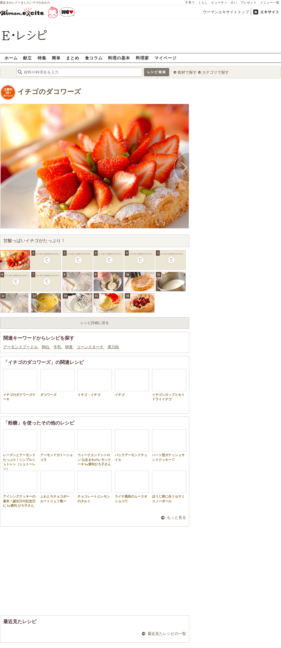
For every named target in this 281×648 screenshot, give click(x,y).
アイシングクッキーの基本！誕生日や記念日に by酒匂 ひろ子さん (20, 489)
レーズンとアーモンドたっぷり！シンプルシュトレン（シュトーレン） (20, 449)
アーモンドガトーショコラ (57, 445)
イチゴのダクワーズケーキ (20, 385)
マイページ (165, 58)
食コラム (94, 58)
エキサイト (269, 12)
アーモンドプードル (21, 347)
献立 (27, 58)
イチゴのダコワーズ (49, 91)
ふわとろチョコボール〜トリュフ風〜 (57, 487)
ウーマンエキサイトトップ (226, 12)
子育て (190, 2)
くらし (203, 2)
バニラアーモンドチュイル (132, 445)
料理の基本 (119, 58)
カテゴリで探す (215, 72)
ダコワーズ (57, 382)
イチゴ (132, 382)
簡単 (56, 58)
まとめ (72, 58)
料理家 (142, 58)
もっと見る (176, 517)
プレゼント (248, 2)
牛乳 (58, 347)
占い (234, 2)
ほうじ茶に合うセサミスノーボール (169, 487)
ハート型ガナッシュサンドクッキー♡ (169, 445)
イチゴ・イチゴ (94, 382)
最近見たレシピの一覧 (167, 633)
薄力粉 (113, 347)
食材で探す (187, 72)
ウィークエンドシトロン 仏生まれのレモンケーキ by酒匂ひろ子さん (94, 447)
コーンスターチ (90, 347)
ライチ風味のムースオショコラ (132, 487)
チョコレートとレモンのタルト (94, 487)
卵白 (46, 347)
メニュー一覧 (270, 2)
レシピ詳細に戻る (94, 323)
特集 (42, 58)
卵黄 (69, 347)
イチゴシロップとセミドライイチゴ (169, 385)
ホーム (11, 58)
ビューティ (219, 2)
